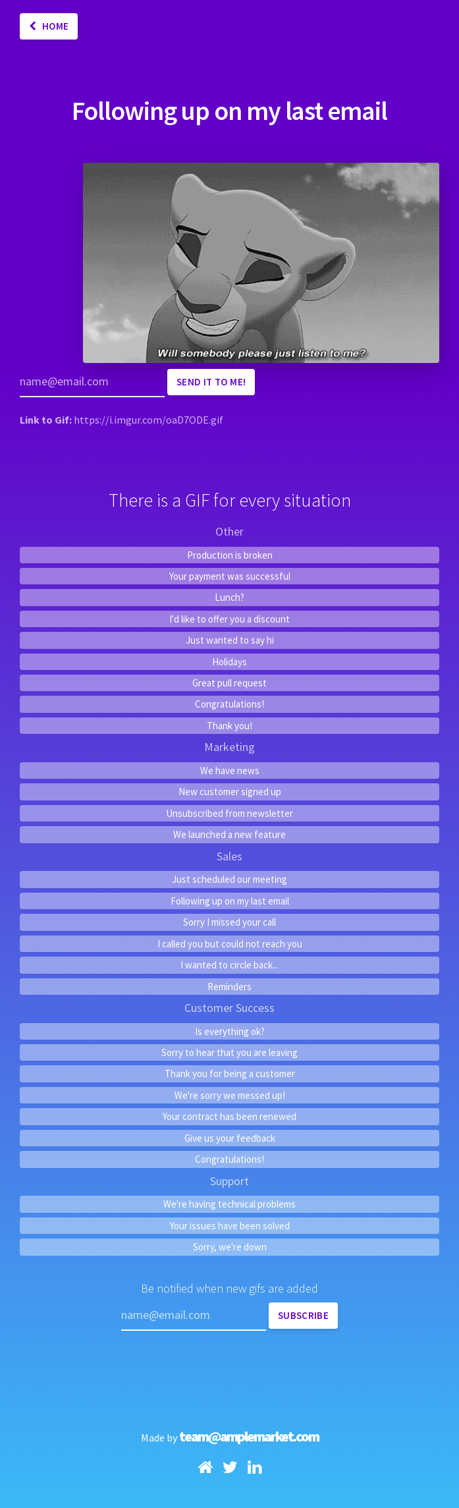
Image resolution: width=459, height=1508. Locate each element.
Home (48, 26)
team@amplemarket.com (249, 1436)
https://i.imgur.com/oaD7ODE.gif (148, 419)
